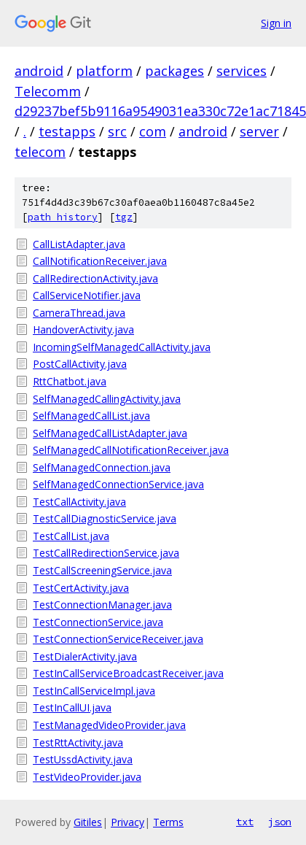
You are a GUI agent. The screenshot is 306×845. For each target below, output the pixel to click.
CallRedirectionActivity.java (95, 278)
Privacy (127, 822)
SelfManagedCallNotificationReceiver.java (131, 450)
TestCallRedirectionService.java (106, 553)
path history (63, 217)
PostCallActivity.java (80, 364)
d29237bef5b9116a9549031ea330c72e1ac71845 (160, 111)
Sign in (276, 23)
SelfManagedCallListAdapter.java (110, 433)
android (39, 71)
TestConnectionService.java (98, 622)
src (117, 131)
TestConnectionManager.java (102, 604)
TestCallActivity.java (79, 502)
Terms (168, 822)
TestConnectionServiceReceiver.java (118, 639)
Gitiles (88, 822)
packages (174, 71)
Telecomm (48, 91)
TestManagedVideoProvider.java (109, 725)
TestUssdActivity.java (83, 759)
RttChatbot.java (69, 381)
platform (104, 71)
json (279, 821)
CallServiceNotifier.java (87, 295)
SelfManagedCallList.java (91, 415)
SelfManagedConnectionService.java (118, 484)
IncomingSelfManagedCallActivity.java (122, 347)
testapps (67, 131)
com (152, 131)
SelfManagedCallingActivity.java (107, 399)
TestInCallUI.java (72, 707)
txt (245, 821)
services (241, 71)
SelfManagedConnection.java (101, 467)
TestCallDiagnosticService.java (104, 518)
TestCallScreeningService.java (102, 570)
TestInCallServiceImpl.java (94, 691)
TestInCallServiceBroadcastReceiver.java (128, 673)
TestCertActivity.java (81, 588)
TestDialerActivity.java (85, 656)
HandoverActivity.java (83, 329)
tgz (124, 217)
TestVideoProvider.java (87, 777)
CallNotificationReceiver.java (100, 261)
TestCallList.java (71, 536)
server (259, 131)
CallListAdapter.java (79, 244)
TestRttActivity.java (78, 742)
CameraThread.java (79, 313)
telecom (40, 152)
